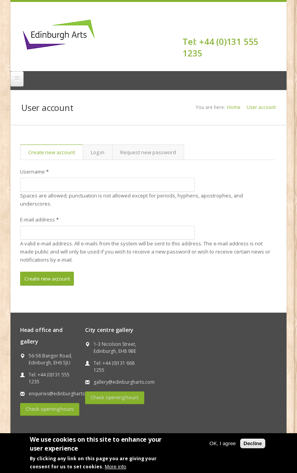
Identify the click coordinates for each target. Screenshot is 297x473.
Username (34, 171)
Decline (253, 443)
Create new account (55, 152)
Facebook (271, 28)
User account (261, 107)
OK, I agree (223, 443)
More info (115, 467)
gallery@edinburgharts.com (124, 382)
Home (234, 107)
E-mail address (39, 219)
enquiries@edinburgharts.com (62, 393)
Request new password (148, 152)
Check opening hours (50, 408)
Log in (97, 152)
